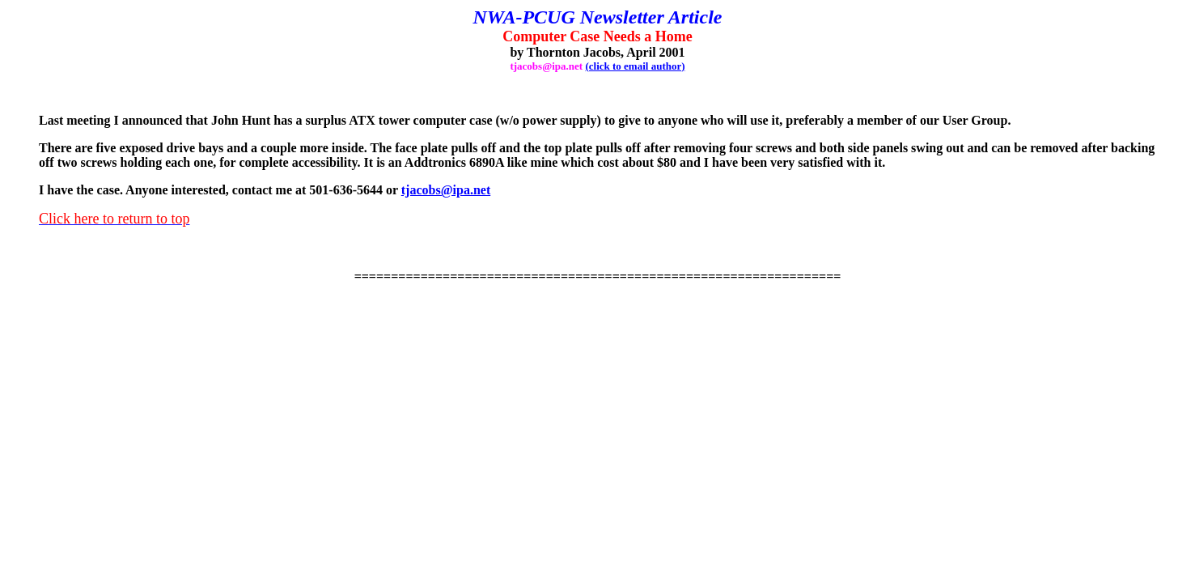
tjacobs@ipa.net (445, 190)
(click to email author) (634, 66)
